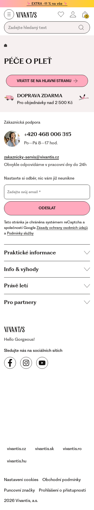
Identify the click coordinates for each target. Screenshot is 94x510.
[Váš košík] (85, 14)
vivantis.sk (44, 448)
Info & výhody (47, 269)
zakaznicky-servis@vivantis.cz (31, 157)
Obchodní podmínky (61, 479)
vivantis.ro (72, 448)
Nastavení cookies (21, 479)
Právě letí (47, 285)
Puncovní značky (19, 490)
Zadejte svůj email (24, 192)
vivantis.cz (16, 448)
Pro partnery (47, 302)
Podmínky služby (20, 233)
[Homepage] (26, 14)
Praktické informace (47, 252)
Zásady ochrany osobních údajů (62, 227)
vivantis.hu (16, 460)
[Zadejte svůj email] (47, 192)
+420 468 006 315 (47, 134)
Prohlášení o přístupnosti (62, 490)
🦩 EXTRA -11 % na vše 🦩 (47, 4)
